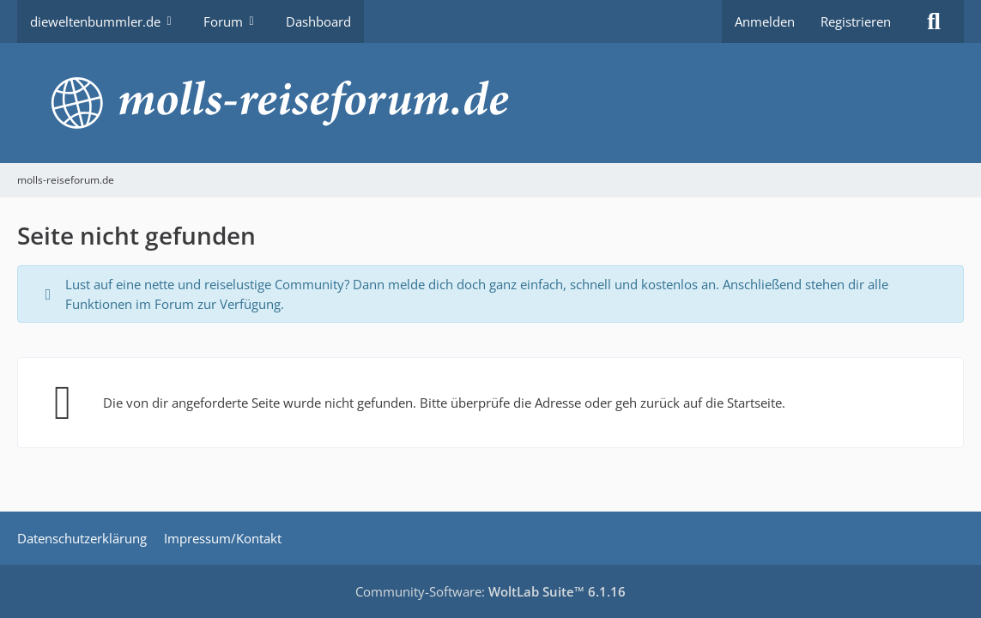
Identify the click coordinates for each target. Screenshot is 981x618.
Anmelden (765, 21)
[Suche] (934, 21)
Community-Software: (490, 591)
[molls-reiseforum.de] (490, 103)
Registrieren (856, 21)
